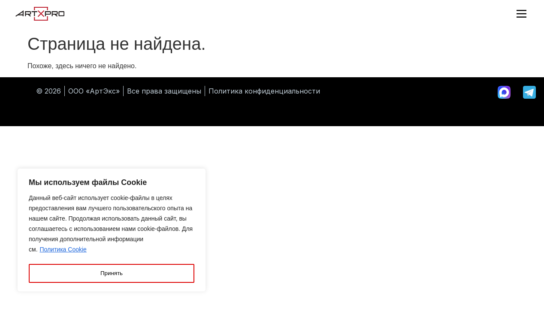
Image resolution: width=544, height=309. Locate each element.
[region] (111, 231)
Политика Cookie (62, 251)
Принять (112, 273)
